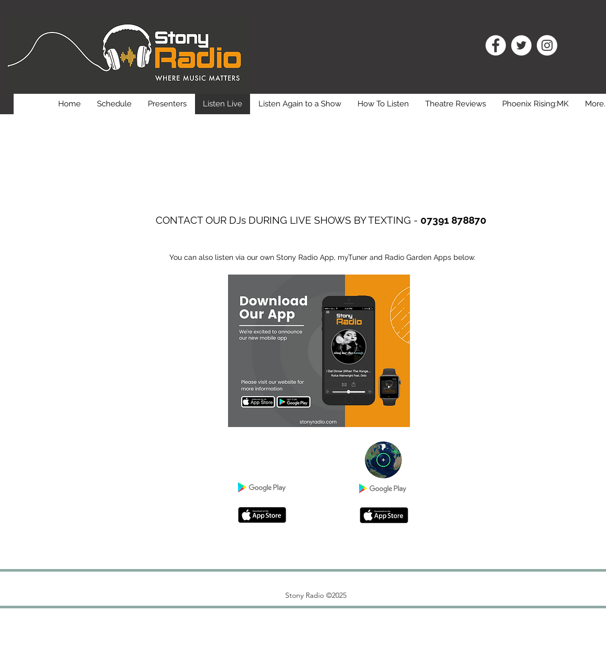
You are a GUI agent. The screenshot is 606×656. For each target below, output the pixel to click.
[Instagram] (547, 45)
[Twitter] (521, 45)
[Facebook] (495, 45)
